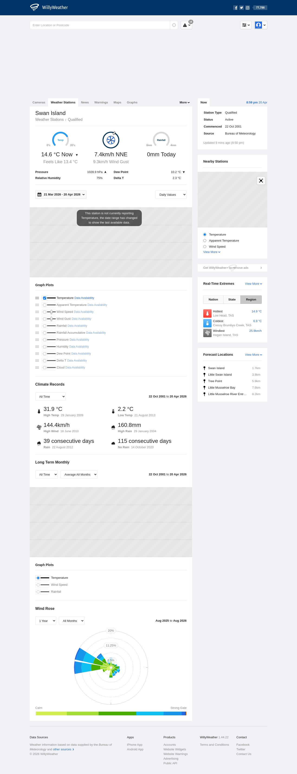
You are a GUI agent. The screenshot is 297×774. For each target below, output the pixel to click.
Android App (135, 749)
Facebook (243, 744)
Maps (117, 102)
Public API (170, 763)
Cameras (38, 102)
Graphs (132, 102)
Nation (213, 299)
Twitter (240, 749)
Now (203, 102)
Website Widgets (174, 749)
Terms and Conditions (214, 744)
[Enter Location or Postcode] (104, 25)
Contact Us (243, 754)
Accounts (169, 744)
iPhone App (134, 744)
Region (251, 299)
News (85, 102)
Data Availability (84, 298)
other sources (62, 749)
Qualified (75, 120)
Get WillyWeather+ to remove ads (225, 267)
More (183, 102)
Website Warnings (175, 754)
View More (210, 252)
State (232, 299)
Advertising (170, 758)
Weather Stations (63, 102)
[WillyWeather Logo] (51, 8)
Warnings (101, 102)
